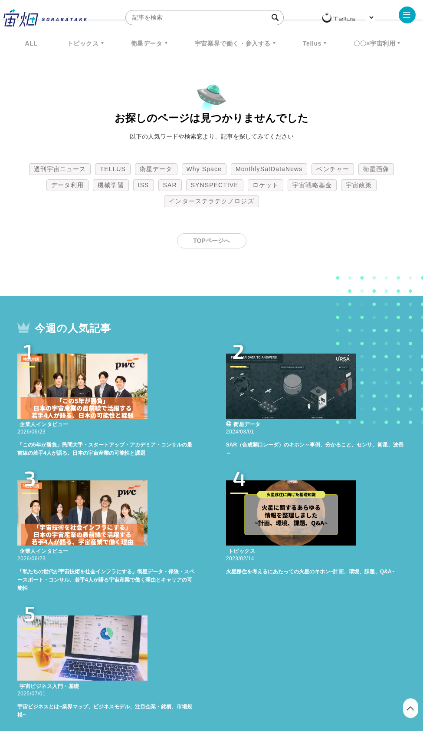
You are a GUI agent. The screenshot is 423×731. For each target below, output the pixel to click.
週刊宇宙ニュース (60, 168)
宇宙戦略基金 (312, 185)
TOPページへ (211, 240)
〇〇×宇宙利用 (374, 43)
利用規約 (139, 685)
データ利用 (67, 185)
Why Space (204, 168)
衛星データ (147, 43)
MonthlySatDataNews (269, 168)
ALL (31, 43)
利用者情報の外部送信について (257, 685)
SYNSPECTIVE (215, 185)
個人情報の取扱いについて (185, 685)
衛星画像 (376, 168)
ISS (143, 185)
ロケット (265, 185)
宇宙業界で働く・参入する (233, 43)
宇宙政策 (359, 185)
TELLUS (113, 168)
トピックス (83, 43)
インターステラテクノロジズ (211, 201)
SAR (170, 185)
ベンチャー (332, 168)
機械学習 (111, 185)
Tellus (312, 43)
